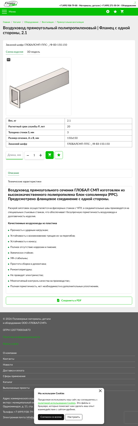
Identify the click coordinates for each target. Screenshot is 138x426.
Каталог (17, 22)
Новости (8, 365)
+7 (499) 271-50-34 (110, 5)
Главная (6, 22)
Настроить (74, 417)
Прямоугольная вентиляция (70, 22)
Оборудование (31, 22)
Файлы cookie (10, 344)
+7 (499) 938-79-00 (68, 5)
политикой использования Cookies (57, 403)
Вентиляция (48, 22)
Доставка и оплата (13, 370)
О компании (10, 353)
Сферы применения (14, 376)
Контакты (8, 359)
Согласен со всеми (51, 417)
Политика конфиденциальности (21, 337)
